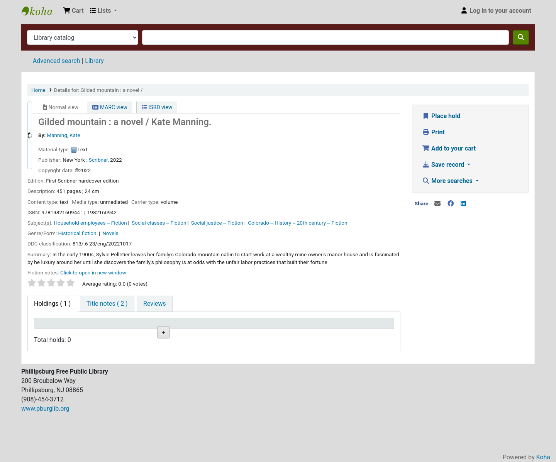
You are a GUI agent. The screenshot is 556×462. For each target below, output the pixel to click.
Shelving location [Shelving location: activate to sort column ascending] (140, 330)
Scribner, (99, 160)
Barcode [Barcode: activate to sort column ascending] (319, 334)
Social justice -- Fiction (217, 223)
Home (38, 90)
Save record (444, 164)
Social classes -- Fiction (159, 223)
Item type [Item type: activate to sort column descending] (51, 334)
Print (433, 132)
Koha (543, 457)
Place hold (441, 116)
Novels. (111, 233)
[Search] (521, 37)
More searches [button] (448, 180)
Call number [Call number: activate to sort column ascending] (189, 334)
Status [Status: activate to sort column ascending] (227, 334)
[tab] (107, 304)
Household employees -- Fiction (90, 223)
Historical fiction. (78, 233)
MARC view (109, 107)
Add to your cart (449, 148)
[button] (73, 11)
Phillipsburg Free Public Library (41, 11)
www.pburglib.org (45, 448)
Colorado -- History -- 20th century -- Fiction (297, 223)
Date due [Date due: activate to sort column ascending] (275, 334)
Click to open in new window (93, 272)
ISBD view (157, 107)
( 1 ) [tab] (52, 303)
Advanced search (56, 60)
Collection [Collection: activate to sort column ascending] (96, 334)
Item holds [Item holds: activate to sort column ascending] (367, 334)
